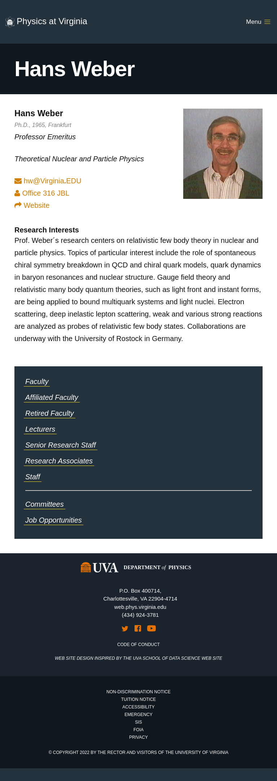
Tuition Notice (138, 699)
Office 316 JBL (41, 193)
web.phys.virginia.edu (140, 607)
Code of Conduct (138, 644)
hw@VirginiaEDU (53, 181)
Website (31, 205)
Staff (32, 477)
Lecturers (40, 429)
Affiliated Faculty (51, 397)
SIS (138, 722)
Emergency (138, 714)
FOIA (138, 729)
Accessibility (138, 707)
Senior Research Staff (60, 445)
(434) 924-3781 (140, 615)
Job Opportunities (53, 520)
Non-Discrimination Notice (138, 691)
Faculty (36, 381)
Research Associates (59, 461)
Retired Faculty (49, 413)
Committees (44, 504)
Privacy (138, 737)
